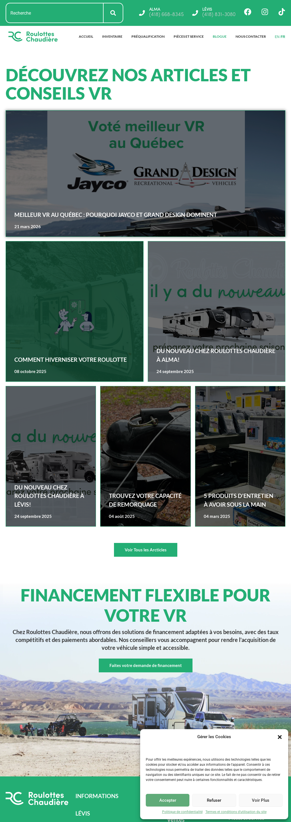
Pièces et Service (189, 36)
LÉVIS (208, 9)
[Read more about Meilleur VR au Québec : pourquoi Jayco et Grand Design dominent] (145, 174)
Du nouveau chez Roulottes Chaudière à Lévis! (49, 496)
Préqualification (148, 36)
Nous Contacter (251, 36)
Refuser (214, 800)
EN (277, 37)
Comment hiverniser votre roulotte (70, 359)
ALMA (154, 9)
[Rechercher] (113, 13)
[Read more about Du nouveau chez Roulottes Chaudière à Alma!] (216, 311)
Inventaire (112, 36)
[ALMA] (140, 13)
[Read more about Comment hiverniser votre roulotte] (74, 311)
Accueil (86, 36)
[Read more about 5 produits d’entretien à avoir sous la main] (240, 456)
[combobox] (55, 13)
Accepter (167, 800)
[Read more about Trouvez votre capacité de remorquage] (145, 456)
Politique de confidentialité (182, 812)
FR (283, 37)
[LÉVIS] (194, 13)
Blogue (220, 36)
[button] (280, 737)
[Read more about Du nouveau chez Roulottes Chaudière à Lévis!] (51, 456)
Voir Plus (260, 800)
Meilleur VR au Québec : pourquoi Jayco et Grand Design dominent (115, 214)
